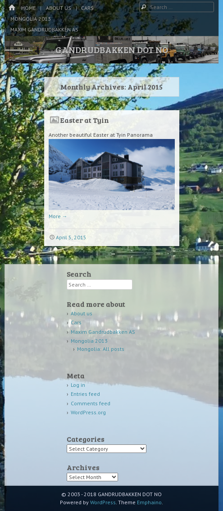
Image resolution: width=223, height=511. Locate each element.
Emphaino (149, 502)
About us (58, 7)
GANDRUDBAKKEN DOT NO (111, 49)
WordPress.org (88, 412)
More (58, 216)
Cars (87, 7)
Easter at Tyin (84, 120)
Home (28, 7)
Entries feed (85, 393)
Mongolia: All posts (100, 348)
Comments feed (90, 403)
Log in (78, 384)
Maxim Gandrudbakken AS (44, 29)
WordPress (103, 502)
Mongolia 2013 (30, 18)
